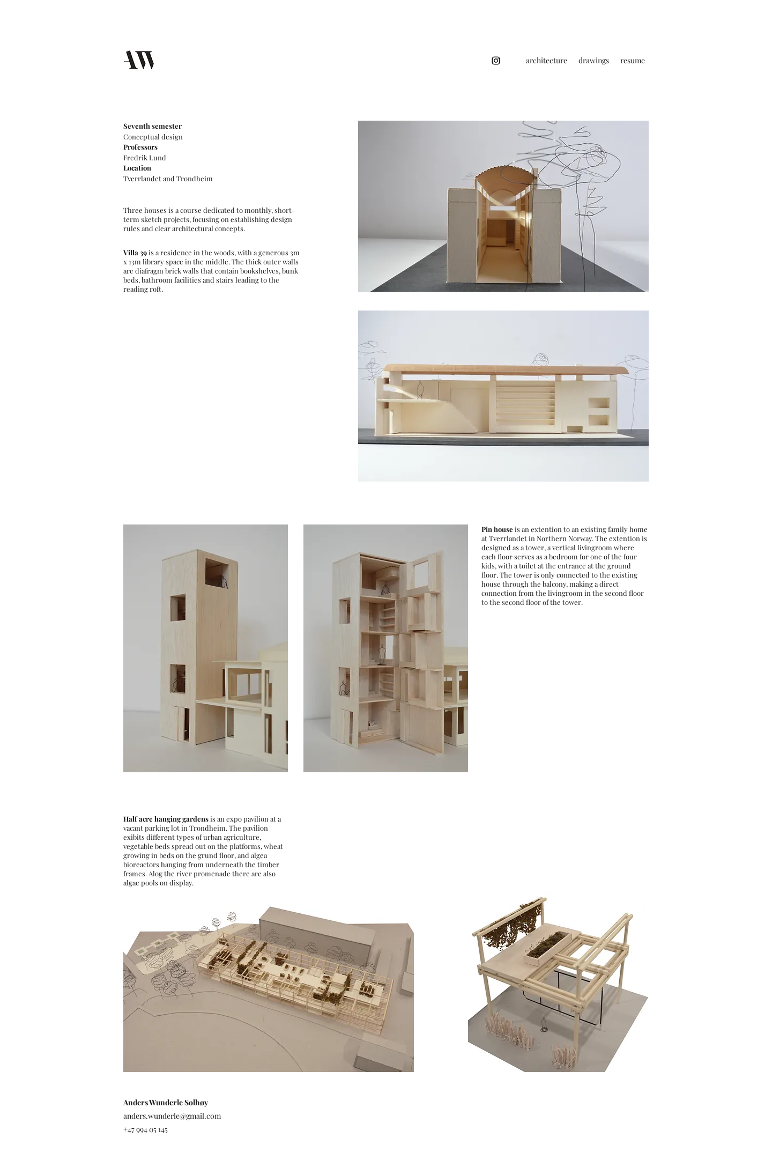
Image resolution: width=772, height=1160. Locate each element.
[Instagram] (496, 60)
